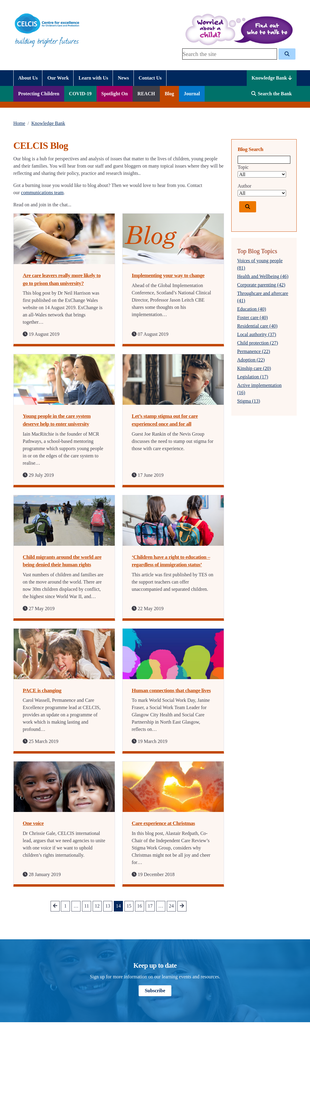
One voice (33, 823)
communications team (42, 192)
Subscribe (155, 990)
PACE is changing (42, 690)
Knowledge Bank (272, 77)
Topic (243, 167)
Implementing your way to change (168, 275)
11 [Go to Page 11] (86, 905)
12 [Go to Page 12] (97, 905)
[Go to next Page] (181, 906)
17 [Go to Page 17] (150, 905)
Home (19, 123)
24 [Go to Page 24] (171, 905)
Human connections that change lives (171, 690)
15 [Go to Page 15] (129, 905)
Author (244, 185)
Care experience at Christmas (163, 823)
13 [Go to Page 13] (107, 905)
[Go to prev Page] (55, 906)
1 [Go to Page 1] (65, 905)
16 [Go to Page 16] (139, 905)
